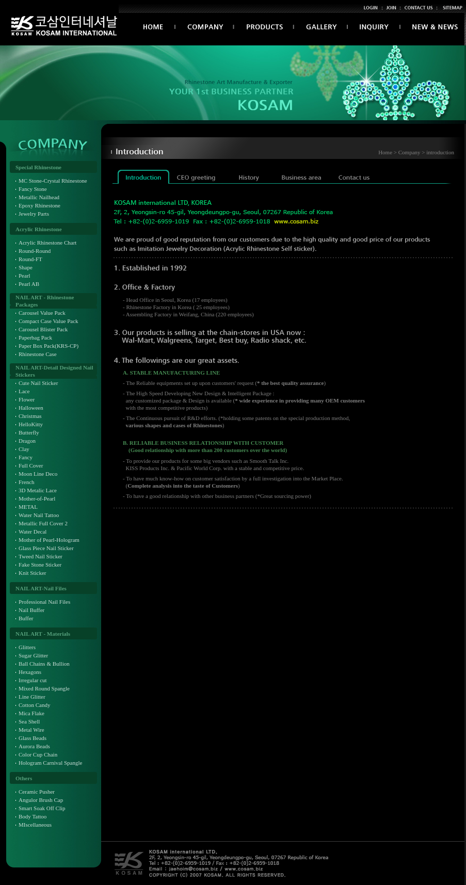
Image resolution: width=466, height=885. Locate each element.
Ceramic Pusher (37, 792)
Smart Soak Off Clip (42, 808)
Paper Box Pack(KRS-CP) (48, 346)
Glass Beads (32, 738)
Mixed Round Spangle (44, 688)
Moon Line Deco (38, 474)
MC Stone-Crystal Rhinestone (53, 181)
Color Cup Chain (38, 754)
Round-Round (35, 251)
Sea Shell (29, 721)
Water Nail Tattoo (39, 515)
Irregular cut (33, 680)
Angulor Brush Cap (41, 800)
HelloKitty (31, 424)
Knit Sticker (32, 573)
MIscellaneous (35, 825)
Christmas (30, 416)
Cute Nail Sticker (38, 383)
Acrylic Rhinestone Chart (47, 242)
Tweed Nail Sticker (40, 556)
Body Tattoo (32, 816)
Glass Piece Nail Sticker (46, 548)
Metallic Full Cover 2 (43, 523)
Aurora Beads (34, 746)
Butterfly (29, 432)
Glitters (27, 647)
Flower (27, 399)
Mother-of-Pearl (37, 498)
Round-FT (30, 259)
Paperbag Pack (35, 337)
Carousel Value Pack (42, 313)
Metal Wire (31, 730)
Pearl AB (29, 284)
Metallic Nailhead (39, 197)
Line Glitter (32, 697)
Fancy (26, 457)
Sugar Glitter (33, 655)
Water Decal (32, 531)
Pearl (24, 275)
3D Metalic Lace (38, 490)
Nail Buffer (31, 610)
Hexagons (30, 672)
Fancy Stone (33, 189)
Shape (26, 267)
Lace (24, 391)
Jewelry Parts (34, 214)
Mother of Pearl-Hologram (49, 540)
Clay (24, 449)
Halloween (31, 408)
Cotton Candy (34, 705)
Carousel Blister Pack (43, 329)
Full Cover (31, 465)
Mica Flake (31, 713)
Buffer (26, 618)
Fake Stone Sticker (40, 564)
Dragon (27, 441)
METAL (28, 507)
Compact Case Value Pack (48, 321)
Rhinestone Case (38, 354)
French (27, 482)
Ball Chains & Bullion (44, 664)
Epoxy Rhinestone (39, 205)
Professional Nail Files (44, 602)
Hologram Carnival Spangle (50, 763)
